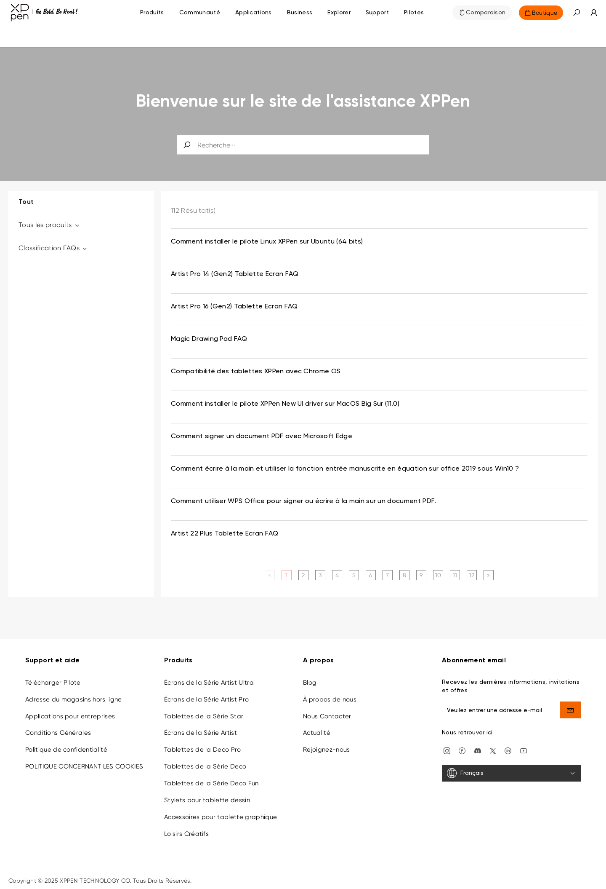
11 (455, 575)
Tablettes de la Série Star (203, 716)
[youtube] (523, 750)
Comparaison (486, 13)
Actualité (316, 732)
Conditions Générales (58, 732)
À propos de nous (329, 699)
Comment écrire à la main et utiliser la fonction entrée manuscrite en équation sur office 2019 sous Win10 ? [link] (345, 469)
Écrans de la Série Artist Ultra (209, 682)
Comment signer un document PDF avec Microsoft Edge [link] (261, 436)
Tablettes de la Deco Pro (202, 749)
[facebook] (462, 750)
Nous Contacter (327, 716)
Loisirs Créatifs (186, 834)
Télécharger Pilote (53, 682)
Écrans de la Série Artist (200, 732)
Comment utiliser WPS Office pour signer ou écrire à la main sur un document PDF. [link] (303, 501)
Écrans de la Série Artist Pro (206, 699)
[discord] (478, 750)
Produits (152, 13)
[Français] (511, 773)
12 (472, 575)
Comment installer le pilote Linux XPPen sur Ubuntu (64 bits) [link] (267, 241)
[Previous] (269, 575)
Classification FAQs (53, 248)
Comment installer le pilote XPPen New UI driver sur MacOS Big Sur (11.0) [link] (285, 404)
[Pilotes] (414, 12)
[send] (570, 710)
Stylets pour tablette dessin (207, 800)
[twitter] (493, 750)
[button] (576, 12)
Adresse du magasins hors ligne (73, 699)
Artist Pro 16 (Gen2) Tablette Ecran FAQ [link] (234, 306)
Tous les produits (49, 225)
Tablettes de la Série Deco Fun (211, 783)
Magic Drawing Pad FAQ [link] (209, 339)
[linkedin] (508, 750)
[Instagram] (447, 750)
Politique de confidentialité (66, 749)
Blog (309, 682)
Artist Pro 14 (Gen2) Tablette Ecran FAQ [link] (234, 274)
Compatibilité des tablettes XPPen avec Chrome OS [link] (255, 371)
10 (438, 575)
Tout (26, 202)
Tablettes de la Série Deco (205, 766)
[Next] (488, 575)
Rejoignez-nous (326, 749)
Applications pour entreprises (70, 716)
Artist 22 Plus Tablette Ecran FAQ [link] (225, 533)
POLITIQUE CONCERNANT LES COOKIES (84, 766)
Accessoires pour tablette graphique (220, 817)
